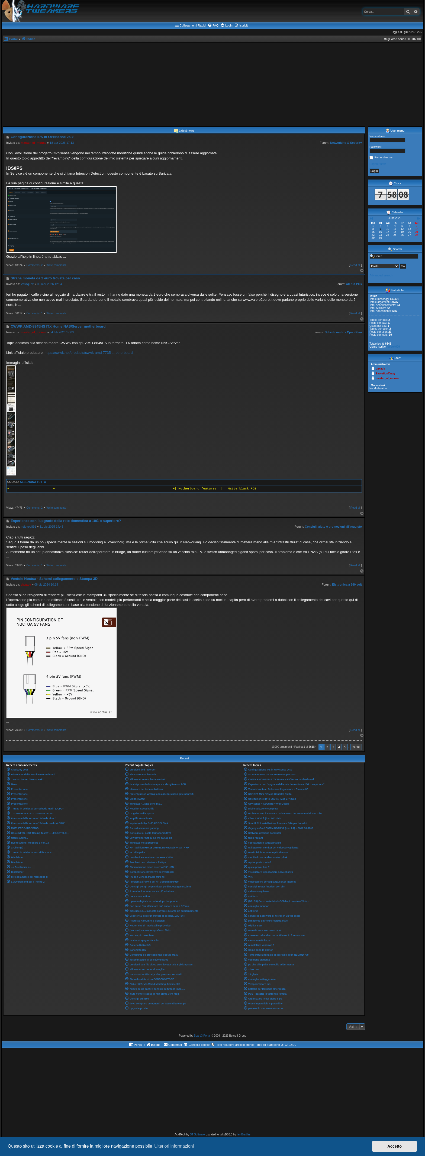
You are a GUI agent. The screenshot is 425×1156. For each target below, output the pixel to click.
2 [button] (327, 746)
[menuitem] (213, 25)
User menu (394, 131)
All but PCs (354, 284)
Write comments (56, 265)
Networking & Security (346, 142)
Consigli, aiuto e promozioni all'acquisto (333, 526)
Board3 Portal (202, 1035)
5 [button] (345, 746)
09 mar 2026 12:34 (49, 284)
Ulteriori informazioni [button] (174, 1146)
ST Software (197, 1134)
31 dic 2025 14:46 (51, 526)
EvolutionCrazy (385, 373)
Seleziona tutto (33, 482)
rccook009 (393, 346)
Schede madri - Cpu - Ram (343, 332)
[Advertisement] (212, 83)
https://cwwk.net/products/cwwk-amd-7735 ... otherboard (88, 353)
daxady (26, 584)
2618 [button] (356, 746)
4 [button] (339, 746)
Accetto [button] (394, 1146)
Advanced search (380, 275)
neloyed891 (28, 526)
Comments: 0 (34, 730)
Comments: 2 (34, 265)
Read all (355, 265)
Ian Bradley (243, 1134)
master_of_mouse (33, 142)
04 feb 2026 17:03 (62, 332)
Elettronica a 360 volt (347, 584)
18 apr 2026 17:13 (62, 142)
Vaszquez (27, 284)
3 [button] (333, 746)
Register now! (377, 163)
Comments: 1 (34, 313)
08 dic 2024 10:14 (46, 584)
